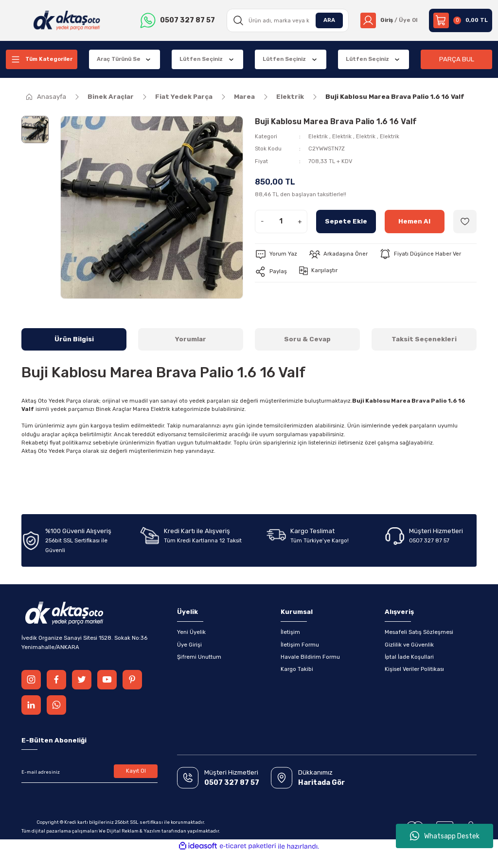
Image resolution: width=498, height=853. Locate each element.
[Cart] (460, 20)
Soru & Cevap (307, 339)
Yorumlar (190, 339)
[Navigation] (41, 59)
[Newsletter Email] (89, 772)
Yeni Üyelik (191, 632)
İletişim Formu (300, 644)
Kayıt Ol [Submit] (136, 770)
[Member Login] (388, 20)
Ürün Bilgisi (74, 339)
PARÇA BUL (456, 59)
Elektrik (318, 136)
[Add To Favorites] (465, 221)
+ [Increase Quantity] (300, 221)
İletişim (290, 632)
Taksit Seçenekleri (424, 339)
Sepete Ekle (346, 221)
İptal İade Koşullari (409, 656)
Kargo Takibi (297, 669)
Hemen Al (414, 221)
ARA (329, 20)
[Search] (288, 20)
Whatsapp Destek (445, 836)
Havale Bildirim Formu (310, 656)
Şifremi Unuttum (199, 656)
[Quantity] (281, 221)
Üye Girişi (189, 644)
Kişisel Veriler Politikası (414, 669)
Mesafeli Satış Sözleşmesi (419, 632)
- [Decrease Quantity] (262, 221)
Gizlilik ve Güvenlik (409, 644)
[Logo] (67, 20)
